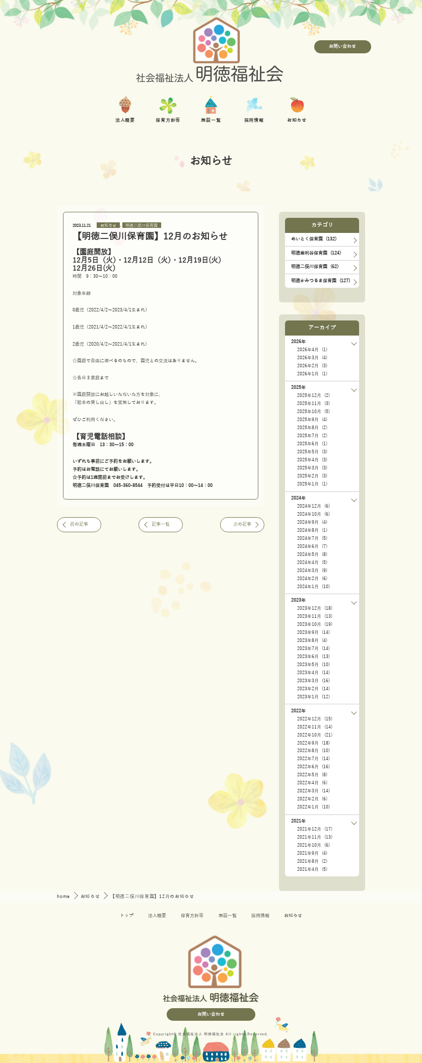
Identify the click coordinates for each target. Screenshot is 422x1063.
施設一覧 (228, 915)
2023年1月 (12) (313, 696)
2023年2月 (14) (313, 688)
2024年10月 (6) (313, 514)
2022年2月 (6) (312, 798)
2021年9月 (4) (312, 853)
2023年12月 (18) (314, 608)
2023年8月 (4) (312, 640)
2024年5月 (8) (312, 554)
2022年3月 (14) (313, 790)
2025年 (298, 387)
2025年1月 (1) (312, 483)
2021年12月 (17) (314, 829)
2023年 (298, 600)
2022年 (298, 710)
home (64, 896)
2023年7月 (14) (313, 648)
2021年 (298, 821)
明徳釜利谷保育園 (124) (316, 253)
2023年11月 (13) (314, 616)
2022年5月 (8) (312, 774)
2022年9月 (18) (313, 743)
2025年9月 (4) (312, 419)
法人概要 (157, 915)
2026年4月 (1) (312, 349)
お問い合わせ (342, 46)
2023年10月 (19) (314, 624)
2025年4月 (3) (312, 459)
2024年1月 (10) (313, 586)
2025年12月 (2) (313, 395)
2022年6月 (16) (313, 766)
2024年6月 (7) (312, 546)
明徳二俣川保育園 (141, 225)
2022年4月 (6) (312, 782)
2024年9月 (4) (312, 522)
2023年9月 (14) (313, 632)
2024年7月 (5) (312, 538)
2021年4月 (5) (312, 869)
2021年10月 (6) (313, 845)
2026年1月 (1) (312, 373)
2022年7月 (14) (313, 758)
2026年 (298, 341)
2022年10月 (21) (314, 735)
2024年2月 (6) (312, 578)
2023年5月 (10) (313, 664)
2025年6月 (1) (312, 443)
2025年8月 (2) (312, 427)
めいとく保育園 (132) (313, 238)
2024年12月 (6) (313, 506)
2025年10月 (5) (313, 411)
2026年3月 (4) (312, 357)
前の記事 (79, 524)
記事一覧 (161, 524)
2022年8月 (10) (313, 750)
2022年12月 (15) (314, 718)
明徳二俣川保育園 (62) (314, 266)
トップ (126, 915)
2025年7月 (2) (312, 435)
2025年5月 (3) (312, 451)
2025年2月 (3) (312, 475)
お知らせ (108, 225)
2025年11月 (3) (313, 403)
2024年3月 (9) (312, 570)
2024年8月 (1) (312, 530)
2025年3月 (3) (312, 467)
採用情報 (260, 915)
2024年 (298, 498)
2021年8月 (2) (312, 861)
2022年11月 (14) (314, 726)
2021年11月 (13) (314, 837)
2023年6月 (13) (313, 656)
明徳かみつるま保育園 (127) (320, 280)
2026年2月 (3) (312, 365)
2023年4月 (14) (313, 672)
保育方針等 (192, 915)
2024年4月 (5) (312, 562)
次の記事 (242, 524)
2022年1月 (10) (313, 806)
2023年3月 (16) (313, 680)
